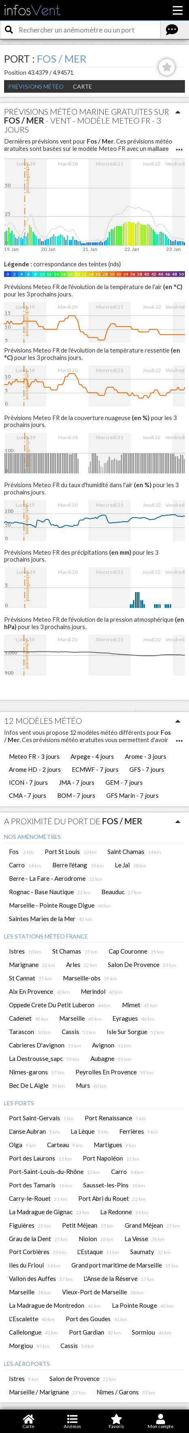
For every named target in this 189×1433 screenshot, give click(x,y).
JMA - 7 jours (76, 782)
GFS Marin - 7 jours (132, 795)
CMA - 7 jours (27, 795)
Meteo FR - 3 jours (34, 756)
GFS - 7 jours (146, 769)
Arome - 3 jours (145, 756)
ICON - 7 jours (28, 782)
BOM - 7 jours (76, 795)
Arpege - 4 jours (92, 756)
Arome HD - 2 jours (35, 769)
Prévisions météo (36, 86)
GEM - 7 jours (124, 782)
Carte (82, 86)
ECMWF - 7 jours (95, 769)
